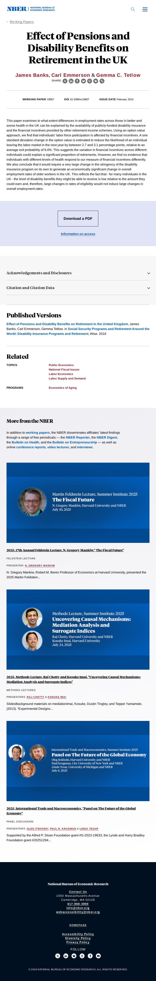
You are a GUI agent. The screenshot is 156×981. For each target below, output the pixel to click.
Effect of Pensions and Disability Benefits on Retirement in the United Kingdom (67, 324)
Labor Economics (61, 374)
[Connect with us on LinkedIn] (65, 955)
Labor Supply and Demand (67, 378)
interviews (85, 447)
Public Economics (61, 365)
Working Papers (22, 21)
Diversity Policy (78, 938)
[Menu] (145, 9)
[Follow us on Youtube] (98, 955)
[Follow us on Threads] (82, 955)
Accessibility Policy (78, 934)
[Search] (132, 9)
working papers (38, 432)
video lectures (58, 447)
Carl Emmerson (70, 75)
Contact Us (78, 891)
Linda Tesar (89, 828)
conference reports (31, 447)
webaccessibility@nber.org (78, 912)
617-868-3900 (78, 903)
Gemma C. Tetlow (118, 75)
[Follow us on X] (57, 955)
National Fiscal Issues (64, 369)
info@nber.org (78, 907)
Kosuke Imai (57, 697)
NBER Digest (107, 437)
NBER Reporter (78, 437)
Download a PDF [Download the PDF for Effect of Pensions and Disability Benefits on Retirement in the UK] (78, 219)
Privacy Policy (78, 942)
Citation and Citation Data (30, 287)
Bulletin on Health (25, 442)
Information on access (78, 234)
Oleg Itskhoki (37, 828)
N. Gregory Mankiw (40, 565)
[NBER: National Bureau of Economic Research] (34, 10)
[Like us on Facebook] (90, 955)
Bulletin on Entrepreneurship (74, 442)
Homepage (78, 925)
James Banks (32, 75)
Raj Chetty (35, 697)
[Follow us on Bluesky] (74, 955)
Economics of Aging (63, 387)
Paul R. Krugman (63, 828)
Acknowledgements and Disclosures (39, 272)
